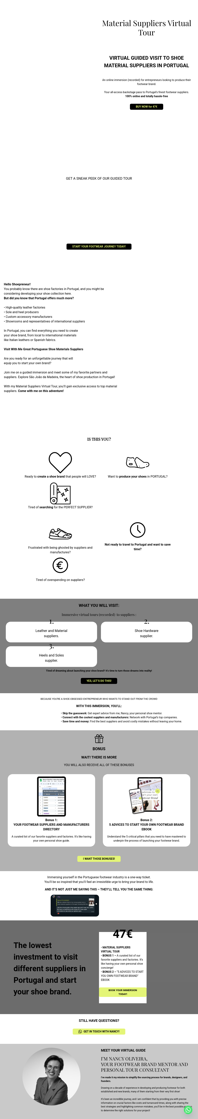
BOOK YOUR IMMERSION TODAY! (123, 992)
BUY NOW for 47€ (146, 106)
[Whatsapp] (188, 1110)
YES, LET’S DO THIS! (99, 680)
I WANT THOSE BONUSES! (99, 858)
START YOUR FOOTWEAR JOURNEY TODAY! (99, 246)
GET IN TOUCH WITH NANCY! (99, 1032)
